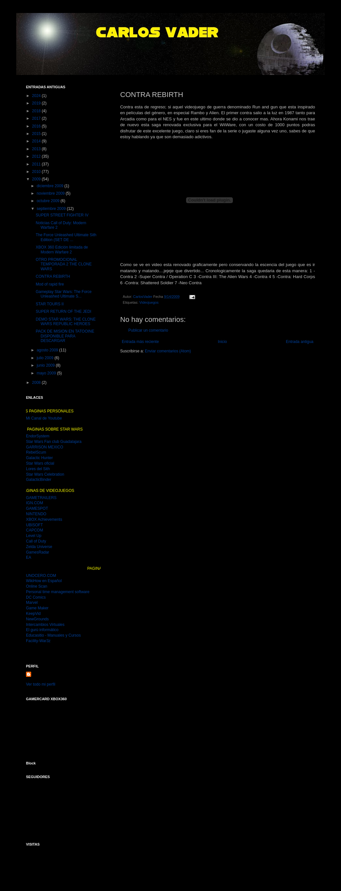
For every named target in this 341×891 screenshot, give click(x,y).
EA (28, 557)
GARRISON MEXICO (44, 447)
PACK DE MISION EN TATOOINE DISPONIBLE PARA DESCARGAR (65, 336)
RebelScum (36, 452)
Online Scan (36, 586)
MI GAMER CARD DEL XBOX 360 (59, 727)
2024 (37, 95)
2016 (37, 126)
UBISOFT (34, 525)
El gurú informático (42, 630)
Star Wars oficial (40, 463)
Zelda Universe (39, 546)
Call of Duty (36, 541)
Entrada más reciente (140, 341)
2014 (37, 141)
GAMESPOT (37, 508)
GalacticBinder (38, 479)
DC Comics (36, 597)
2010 (37, 171)
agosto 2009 (48, 350)
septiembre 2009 (52, 208)
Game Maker (37, 608)
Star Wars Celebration (45, 474)
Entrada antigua (299, 341)
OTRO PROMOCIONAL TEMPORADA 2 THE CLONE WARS (64, 264)
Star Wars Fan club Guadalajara (54, 441)
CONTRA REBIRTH (53, 276)
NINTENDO (36, 514)
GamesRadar (37, 552)
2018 (37, 111)
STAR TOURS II (50, 304)
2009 (37, 179)
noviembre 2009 (51, 193)
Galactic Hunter (39, 458)
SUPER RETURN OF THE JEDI (63, 311)
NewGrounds (37, 619)
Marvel (32, 602)
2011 (37, 164)
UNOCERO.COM (41, 575)
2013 (37, 149)
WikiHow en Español (44, 581)
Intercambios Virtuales (45, 624)
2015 (37, 133)
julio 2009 (46, 358)
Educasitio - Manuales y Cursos (53, 635)
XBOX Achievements (44, 519)
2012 (37, 156)
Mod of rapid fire (50, 284)
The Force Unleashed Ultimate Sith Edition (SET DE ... (66, 237)
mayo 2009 (47, 373)
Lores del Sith (38, 469)
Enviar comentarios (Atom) (168, 351)
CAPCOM (34, 530)
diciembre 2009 (50, 186)
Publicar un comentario (148, 330)
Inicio (222, 341)
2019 (37, 103)
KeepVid (33, 613)
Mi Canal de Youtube (44, 418)
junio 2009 (46, 365)
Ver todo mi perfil (40, 684)
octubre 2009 (48, 201)
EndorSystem (37, 436)
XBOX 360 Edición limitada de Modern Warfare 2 (62, 249)
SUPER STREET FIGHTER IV (62, 215)
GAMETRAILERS (41, 497)
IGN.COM (34, 503)
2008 (37, 382)
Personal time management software (57, 592)
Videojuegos (148, 302)
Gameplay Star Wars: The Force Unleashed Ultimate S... (64, 294)
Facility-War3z (38, 641)
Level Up (33, 535)
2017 (37, 118)
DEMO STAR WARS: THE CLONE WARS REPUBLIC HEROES (65, 321)
